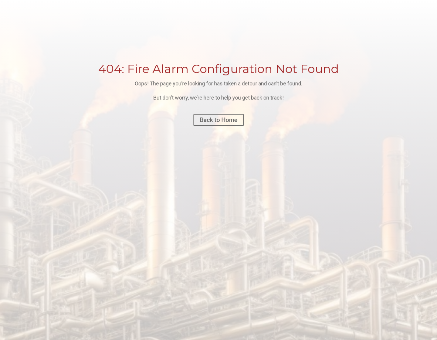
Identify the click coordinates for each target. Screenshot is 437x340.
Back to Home (218, 120)
